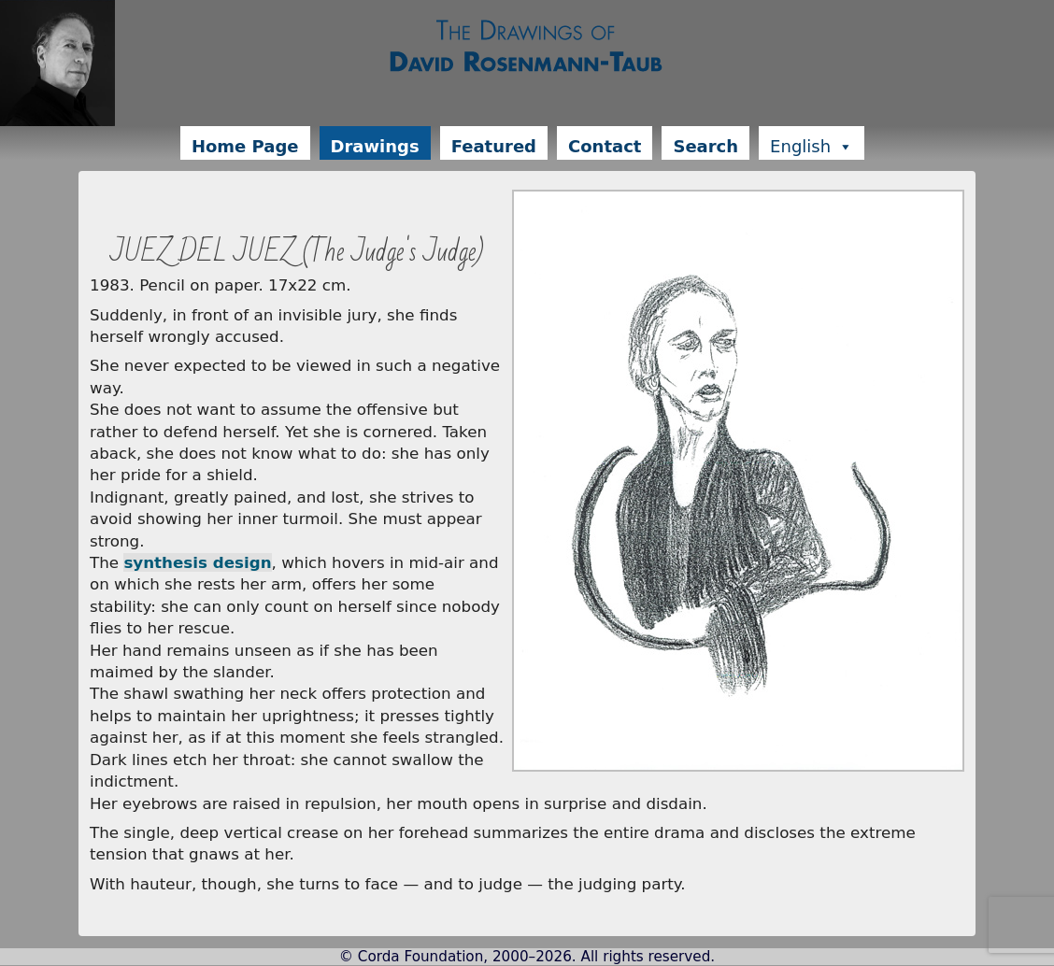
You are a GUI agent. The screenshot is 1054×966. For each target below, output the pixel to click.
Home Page (245, 146)
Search (705, 146)
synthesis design (197, 562)
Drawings (375, 146)
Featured (493, 146)
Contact (604, 146)
